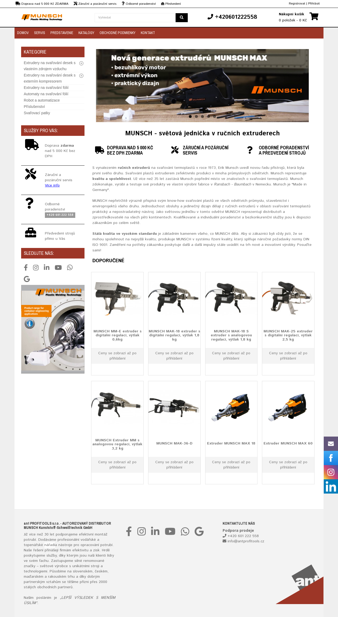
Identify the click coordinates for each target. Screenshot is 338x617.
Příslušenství (34, 106)
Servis (39, 32)
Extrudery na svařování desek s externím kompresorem (50, 78)
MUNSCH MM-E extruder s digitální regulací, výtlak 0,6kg (117, 335)
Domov (23, 32)
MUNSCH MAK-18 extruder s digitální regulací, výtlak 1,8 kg (174, 335)
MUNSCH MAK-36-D (174, 443)
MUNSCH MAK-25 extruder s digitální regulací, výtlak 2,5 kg (288, 335)
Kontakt (148, 32)
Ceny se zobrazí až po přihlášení (117, 356)
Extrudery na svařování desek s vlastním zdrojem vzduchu (50, 66)
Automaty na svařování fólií (46, 94)
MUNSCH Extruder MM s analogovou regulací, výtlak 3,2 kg (117, 444)
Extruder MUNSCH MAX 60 (288, 443)
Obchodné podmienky (117, 32)
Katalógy (86, 32)
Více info (52, 185)
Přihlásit (314, 3)
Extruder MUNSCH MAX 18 (231, 443)
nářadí (49, 545)
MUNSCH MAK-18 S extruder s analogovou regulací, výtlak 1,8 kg (231, 335)
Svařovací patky (37, 113)
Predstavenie (61, 32)
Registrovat (297, 3)
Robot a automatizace (42, 100)
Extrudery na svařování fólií (46, 87)
